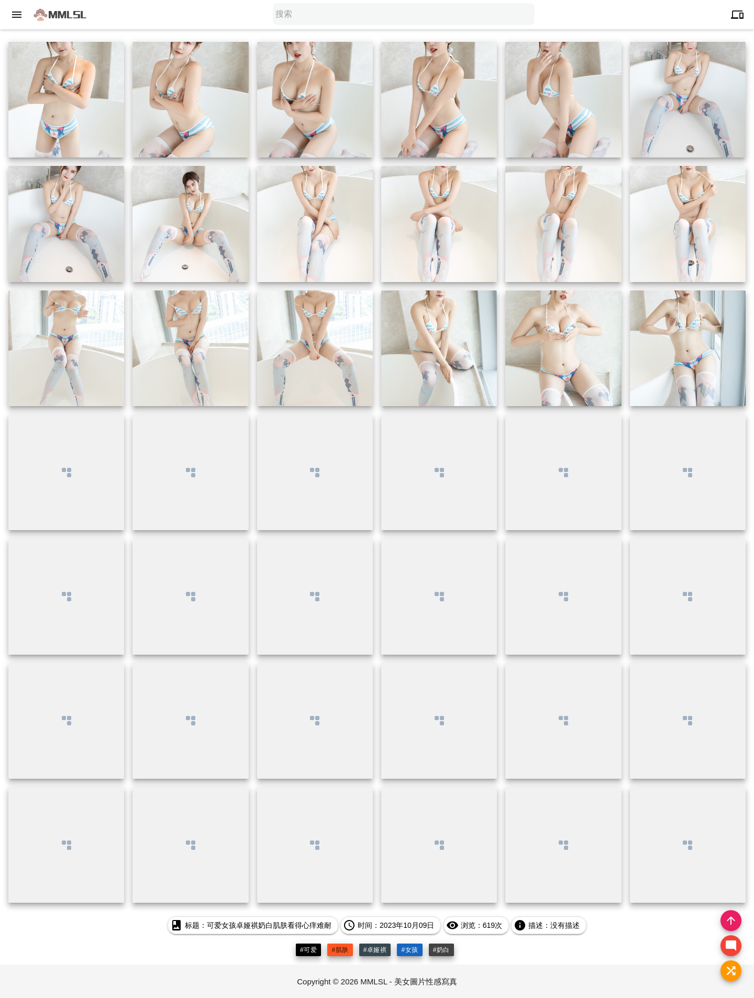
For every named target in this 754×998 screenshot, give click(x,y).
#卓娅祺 (375, 950)
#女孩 (409, 950)
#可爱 (308, 950)
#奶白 (441, 950)
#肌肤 (339, 950)
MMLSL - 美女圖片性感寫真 (408, 981)
